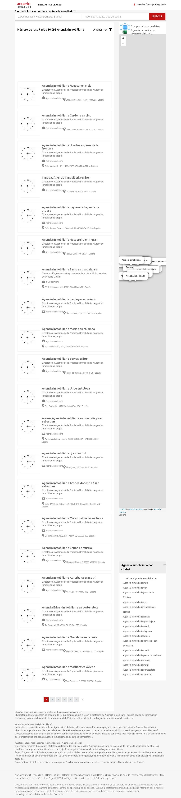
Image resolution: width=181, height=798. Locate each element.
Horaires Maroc (105, 775)
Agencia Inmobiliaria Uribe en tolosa (66, 388)
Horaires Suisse (54, 775)
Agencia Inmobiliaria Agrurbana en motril (69, 577)
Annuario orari (88, 775)
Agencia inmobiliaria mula (135, 583)
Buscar (157, 16)
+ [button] (123, 38)
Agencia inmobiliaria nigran (136, 616)
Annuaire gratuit (23, 775)
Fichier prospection (105, 778)
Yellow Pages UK (50, 778)
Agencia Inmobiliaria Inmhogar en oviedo (69, 299)
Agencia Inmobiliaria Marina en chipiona (68, 328)
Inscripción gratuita (156, 4)
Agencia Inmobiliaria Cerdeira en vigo (66, 115)
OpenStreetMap (136, 509)
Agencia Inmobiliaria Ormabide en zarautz (69, 637)
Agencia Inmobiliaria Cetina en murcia (67, 547)
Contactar (59, 794)
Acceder (141, 4)
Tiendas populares (49, 4)
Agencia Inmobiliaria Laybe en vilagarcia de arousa (70, 209)
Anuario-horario (122, 775)
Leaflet (123, 509)
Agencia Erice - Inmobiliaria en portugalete (70, 607)
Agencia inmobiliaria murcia (136, 660)
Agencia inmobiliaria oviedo (136, 626)
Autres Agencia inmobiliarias (141, 578)
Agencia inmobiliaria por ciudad (137, 567)
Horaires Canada (71, 775)
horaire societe (86, 778)
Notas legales (21, 794)
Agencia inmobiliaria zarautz (137, 674)
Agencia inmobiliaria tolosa (136, 636)
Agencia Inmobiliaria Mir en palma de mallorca (72, 518)
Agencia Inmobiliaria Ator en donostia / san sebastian (70, 484)
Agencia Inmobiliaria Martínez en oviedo (68, 666)
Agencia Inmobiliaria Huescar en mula (66, 85)
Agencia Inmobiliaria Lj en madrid (64, 453)
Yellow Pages (138, 775)
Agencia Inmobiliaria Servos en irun (65, 358)
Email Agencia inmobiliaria (79, 762)
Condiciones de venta (41, 794)
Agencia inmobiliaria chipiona (137, 631)
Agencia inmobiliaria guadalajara (139, 621)
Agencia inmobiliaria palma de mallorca (142, 655)
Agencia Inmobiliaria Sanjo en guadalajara (70, 269)
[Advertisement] (64, 54)
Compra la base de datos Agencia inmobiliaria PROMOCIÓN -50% (145, 30)
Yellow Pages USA (68, 778)
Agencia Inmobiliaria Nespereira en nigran (69, 239)
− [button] (123, 43)
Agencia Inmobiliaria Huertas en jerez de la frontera (70, 147)
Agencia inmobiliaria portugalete (139, 669)
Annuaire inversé (31, 778)
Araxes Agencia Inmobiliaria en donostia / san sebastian (72, 420)
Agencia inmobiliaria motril (136, 665)
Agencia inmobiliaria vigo (135, 587)
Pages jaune (39, 775)
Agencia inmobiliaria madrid (136, 650)
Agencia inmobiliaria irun (135, 602)
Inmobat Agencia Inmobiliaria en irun (66, 177)
